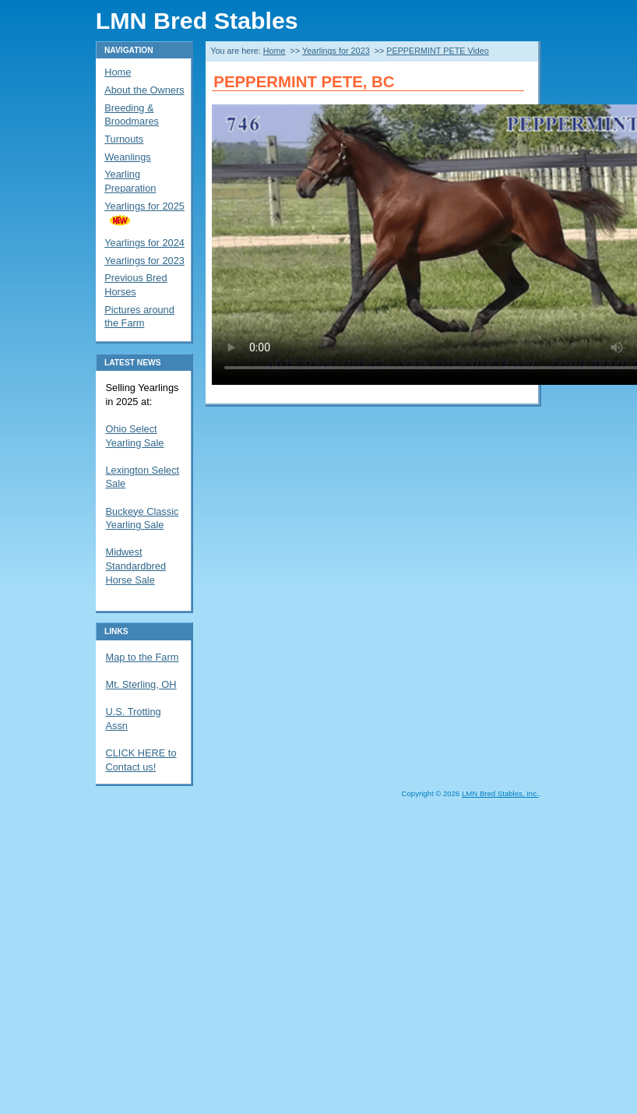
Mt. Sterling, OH (141, 684)
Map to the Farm (142, 657)
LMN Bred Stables (197, 20)
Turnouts (123, 139)
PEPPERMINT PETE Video (437, 50)
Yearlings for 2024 (144, 243)
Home (274, 50)
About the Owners (144, 90)
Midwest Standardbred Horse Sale (136, 565)
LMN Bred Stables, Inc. (500, 793)
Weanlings (127, 157)
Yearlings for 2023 (336, 50)
